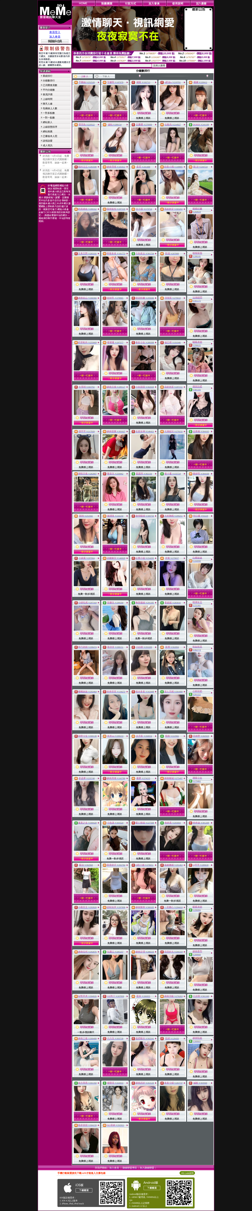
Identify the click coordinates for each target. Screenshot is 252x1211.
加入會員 (54, 36)
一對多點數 (49, 113)
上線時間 (47, 99)
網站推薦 (47, 131)
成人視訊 (47, 145)
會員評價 (47, 94)
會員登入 (54, 32)
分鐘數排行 (49, 80)
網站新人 (47, 122)
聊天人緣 (47, 103)
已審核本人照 (50, 136)
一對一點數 (49, 117)
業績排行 (47, 75)
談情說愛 (47, 140)
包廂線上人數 (50, 108)
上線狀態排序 (50, 126)
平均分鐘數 (49, 89)
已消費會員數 (50, 85)
